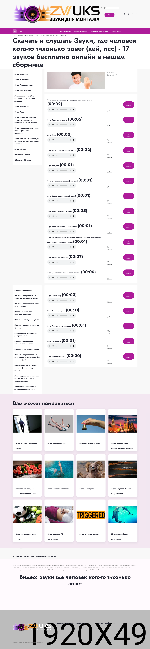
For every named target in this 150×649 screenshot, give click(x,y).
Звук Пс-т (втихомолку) (56, 356)
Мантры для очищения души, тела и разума (26, 304)
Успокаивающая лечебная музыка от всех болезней (25, 387)
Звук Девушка (53, 165)
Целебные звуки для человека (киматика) (23, 313)
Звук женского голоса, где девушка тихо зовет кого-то (69, 100)
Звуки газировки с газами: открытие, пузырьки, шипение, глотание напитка (25, 120)
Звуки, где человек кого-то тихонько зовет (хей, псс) (52, 35)
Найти (109, 15)
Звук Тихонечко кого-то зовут (59, 326)
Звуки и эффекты (18, 35)
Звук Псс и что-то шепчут (57, 120)
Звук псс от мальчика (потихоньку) (62, 150)
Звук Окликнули (54, 341)
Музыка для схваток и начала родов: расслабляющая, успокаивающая (26, 378)
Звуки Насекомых (21, 106)
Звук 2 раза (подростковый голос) (61, 196)
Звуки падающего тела (56, 443)
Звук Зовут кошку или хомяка (60, 211)
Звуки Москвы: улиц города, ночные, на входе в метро (122, 448)
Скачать (128, 105)
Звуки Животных (21, 79)
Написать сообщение (106, 623)
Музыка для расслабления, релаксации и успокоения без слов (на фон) (27, 357)
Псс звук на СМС (20, 556)
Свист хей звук (51, 556)
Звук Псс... (52, 135)
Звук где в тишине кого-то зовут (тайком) (64, 272)
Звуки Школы (20, 149)
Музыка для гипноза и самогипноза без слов (23, 342)
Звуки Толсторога (86, 488)
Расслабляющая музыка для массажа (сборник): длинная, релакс (26, 368)
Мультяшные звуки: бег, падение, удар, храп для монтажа (24, 98)
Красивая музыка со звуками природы (26, 326)
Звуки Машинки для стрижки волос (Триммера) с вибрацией (26, 130)
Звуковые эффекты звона (89, 443)
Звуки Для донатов (22, 90)
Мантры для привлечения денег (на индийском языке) (26, 296)
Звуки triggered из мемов (89, 534)
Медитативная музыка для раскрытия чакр (25, 334)
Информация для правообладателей (70, 623)
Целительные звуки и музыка (26, 319)
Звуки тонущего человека (58, 488)
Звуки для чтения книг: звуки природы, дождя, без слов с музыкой (26, 141)
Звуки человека (29, 35)
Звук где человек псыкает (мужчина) (62, 181)
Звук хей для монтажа (36, 556)
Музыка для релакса (23, 290)
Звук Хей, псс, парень (56, 311)
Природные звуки (22, 154)
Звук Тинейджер (54, 295)
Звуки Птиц (19, 112)
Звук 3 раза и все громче (57, 257)
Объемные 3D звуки (22, 160)
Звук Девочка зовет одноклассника (62, 226)
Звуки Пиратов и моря (23, 85)
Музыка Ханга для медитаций (26, 349)
